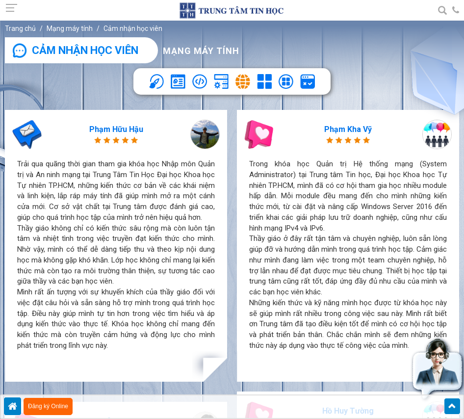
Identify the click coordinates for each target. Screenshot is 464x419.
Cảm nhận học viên (132, 28)
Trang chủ (20, 28)
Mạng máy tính (70, 28)
